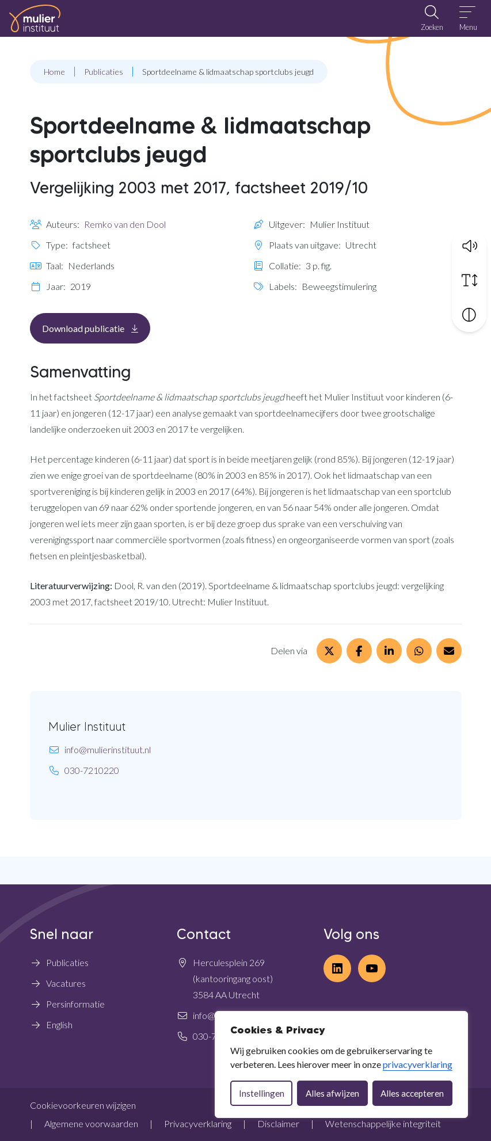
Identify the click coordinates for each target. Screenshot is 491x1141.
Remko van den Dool (125, 224)
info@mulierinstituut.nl (107, 749)
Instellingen (261, 1093)
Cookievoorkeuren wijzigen (83, 1105)
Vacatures (66, 983)
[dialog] (341, 1064)
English (59, 1024)
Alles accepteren (412, 1093)
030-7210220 (91, 770)
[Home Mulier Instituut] (34, 18)
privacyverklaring (417, 1064)
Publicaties (67, 962)
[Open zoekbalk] (432, 18)
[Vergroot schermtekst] (469, 278)
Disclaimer (278, 1123)
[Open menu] (468, 18)
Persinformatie (75, 1003)
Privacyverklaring (197, 1123)
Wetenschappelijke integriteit (383, 1123)
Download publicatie (96, 328)
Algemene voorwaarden (91, 1123)
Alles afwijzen (332, 1093)
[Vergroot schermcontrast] (469, 313)
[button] (469, 244)
